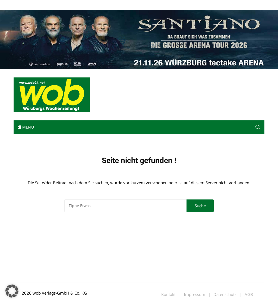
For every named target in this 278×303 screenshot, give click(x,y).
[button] (257, 127)
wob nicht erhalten (51, 5)
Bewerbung (115, 5)
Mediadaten (23, 5)
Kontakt (75, 5)
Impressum (94, 5)
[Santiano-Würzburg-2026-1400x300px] (139, 39)
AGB (249, 294)
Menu (26, 127)
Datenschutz (224, 294)
